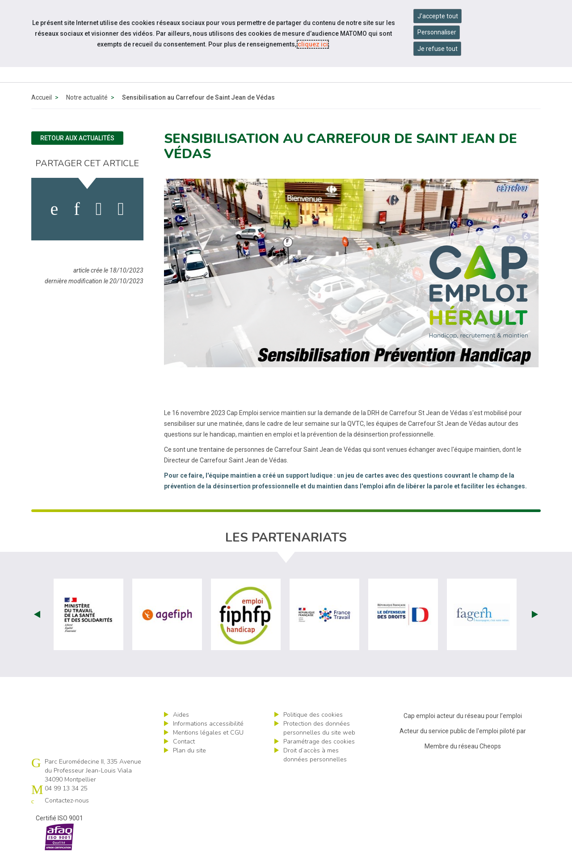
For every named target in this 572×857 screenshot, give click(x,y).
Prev (37, 614)
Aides (181, 714)
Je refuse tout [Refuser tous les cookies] (437, 48)
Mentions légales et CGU (208, 732)
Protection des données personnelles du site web (319, 728)
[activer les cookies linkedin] (76, 209)
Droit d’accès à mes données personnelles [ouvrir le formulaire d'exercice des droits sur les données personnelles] (315, 755)
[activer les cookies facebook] (54, 209)
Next (535, 614)
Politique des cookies (313, 714)
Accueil (41, 97)
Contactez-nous (67, 800)
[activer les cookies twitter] (99, 209)
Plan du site (189, 750)
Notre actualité (87, 97)
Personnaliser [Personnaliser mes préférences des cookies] (436, 32)
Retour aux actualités (77, 138)
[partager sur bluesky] (121, 209)
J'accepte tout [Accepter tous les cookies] (437, 16)
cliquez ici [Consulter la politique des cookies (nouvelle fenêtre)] (313, 44)
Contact (184, 741)
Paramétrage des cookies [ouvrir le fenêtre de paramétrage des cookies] (319, 741)
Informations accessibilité (208, 723)
